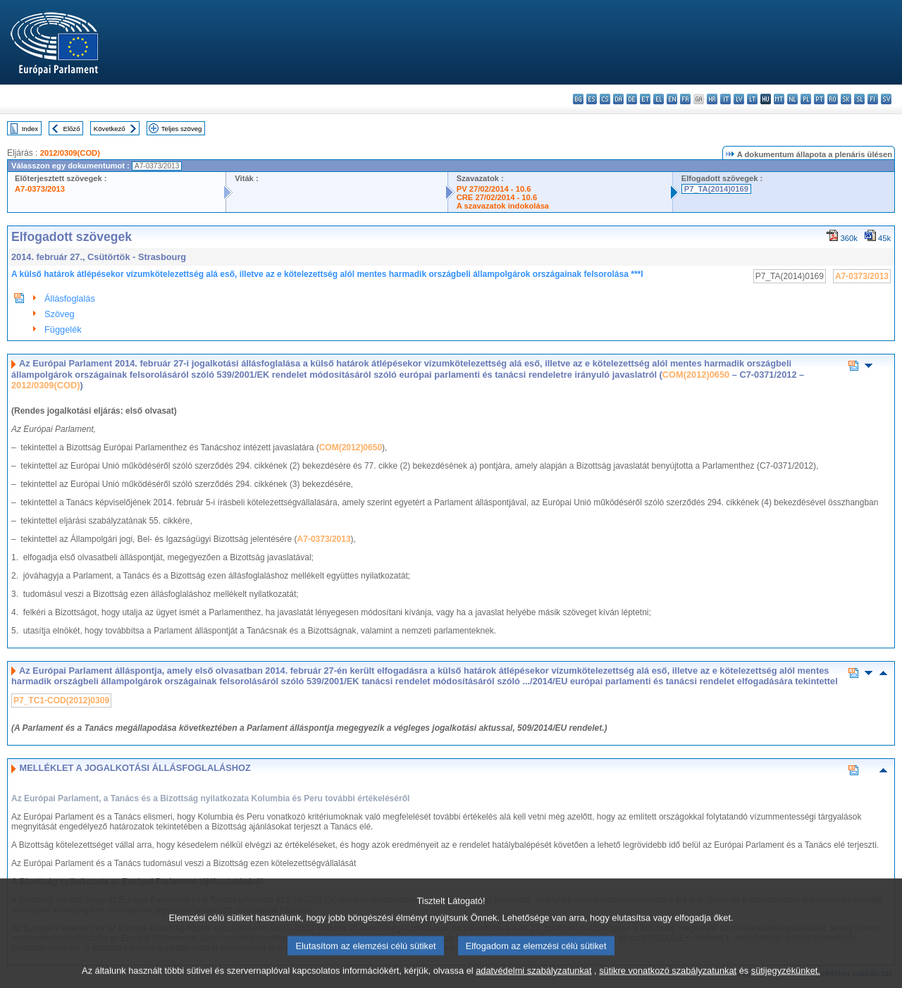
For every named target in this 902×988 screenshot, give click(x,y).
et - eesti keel (645, 99)
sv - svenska (886, 99)
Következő (109, 128)
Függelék (63, 329)
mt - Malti (779, 99)
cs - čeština (605, 99)
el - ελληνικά (658, 99)
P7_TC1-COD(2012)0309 (61, 700)
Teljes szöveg (181, 128)
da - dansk (618, 99)
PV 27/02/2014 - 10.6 (494, 189)
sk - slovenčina (846, 99)
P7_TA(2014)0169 (716, 189)
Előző (71, 128)
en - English (672, 99)
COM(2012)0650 (695, 374)
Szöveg (59, 314)
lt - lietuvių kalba (752, 99)
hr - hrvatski (712, 99)
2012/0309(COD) (70, 153)
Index (30, 128)
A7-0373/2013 (40, 189)
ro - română (832, 99)
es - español (591, 99)
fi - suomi (872, 99)
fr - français (685, 99)
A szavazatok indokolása (503, 206)
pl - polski (806, 99)
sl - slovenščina (859, 99)
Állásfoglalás (69, 298)
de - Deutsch (631, 99)
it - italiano (725, 99)
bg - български (578, 99)
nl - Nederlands (792, 99)
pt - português (819, 99)
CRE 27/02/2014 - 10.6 (497, 197)
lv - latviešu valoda (739, 99)
